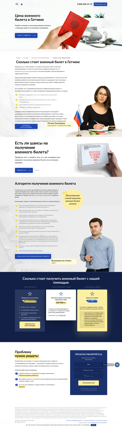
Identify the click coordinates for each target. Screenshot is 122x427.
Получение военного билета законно (31, 250)
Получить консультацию (26, 126)
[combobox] (88, 370)
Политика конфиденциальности (74, 420)
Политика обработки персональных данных (95, 420)
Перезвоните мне (100, 4)
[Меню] (17, 4)
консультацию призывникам (43, 195)
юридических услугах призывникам (26, 71)
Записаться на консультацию (30, 324)
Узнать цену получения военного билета (33, 256)
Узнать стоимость (26, 35)
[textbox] (88, 370)
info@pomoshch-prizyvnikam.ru (99, 422)
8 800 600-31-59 (84, 4)
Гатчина (31, 4)
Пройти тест (24, 170)
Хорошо (93, 425)
